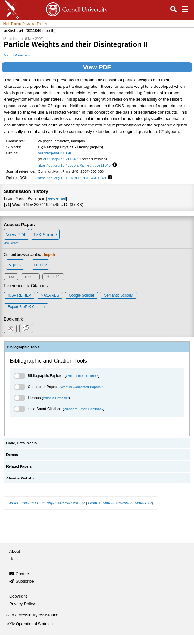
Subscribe (25, 581)
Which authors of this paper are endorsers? (46, 503)
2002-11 (53, 277)
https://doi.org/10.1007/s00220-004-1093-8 (72, 178)
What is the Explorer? (82, 376)
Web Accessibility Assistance (32, 615)
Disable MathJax (103, 503)
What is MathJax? (136, 503)
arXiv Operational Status (30, 624)
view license (11, 242)
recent (30, 277)
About (14, 551)
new (11, 277)
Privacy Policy (22, 604)
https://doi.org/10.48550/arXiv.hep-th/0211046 (74, 165)
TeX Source (45, 234)
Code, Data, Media (21, 443)
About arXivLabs (20, 478)
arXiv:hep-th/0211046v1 (62, 159)
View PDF (97, 67)
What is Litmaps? (56, 398)
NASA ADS (50, 295)
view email (56, 198)
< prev (15, 264)
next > (40, 264)
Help (13, 558)
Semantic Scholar (118, 295)
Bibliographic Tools (23, 347)
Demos (12, 454)
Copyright (18, 596)
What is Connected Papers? (81, 387)
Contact (23, 574)
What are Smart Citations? (83, 409)
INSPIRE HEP (19, 295)
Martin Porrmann (17, 55)
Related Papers (19, 466)
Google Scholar (81, 295)
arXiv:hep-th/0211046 (55, 153)
